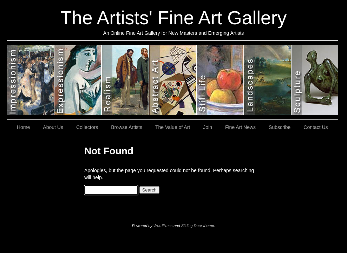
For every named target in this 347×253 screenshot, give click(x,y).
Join (207, 127)
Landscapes (268, 80)
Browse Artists (126, 127)
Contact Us (315, 127)
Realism (125, 80)
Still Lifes (220, 80)
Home (23, 127)
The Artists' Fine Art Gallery (173, 17)
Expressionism (78, 80)
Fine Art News (240, 127)
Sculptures (315, 80)
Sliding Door (191, 225)
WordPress (162, 225)
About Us (53, 127)
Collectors (87, 127)
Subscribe (279, 127)
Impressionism (30, 80)
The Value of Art (172, 127)
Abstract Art (173, 80)
